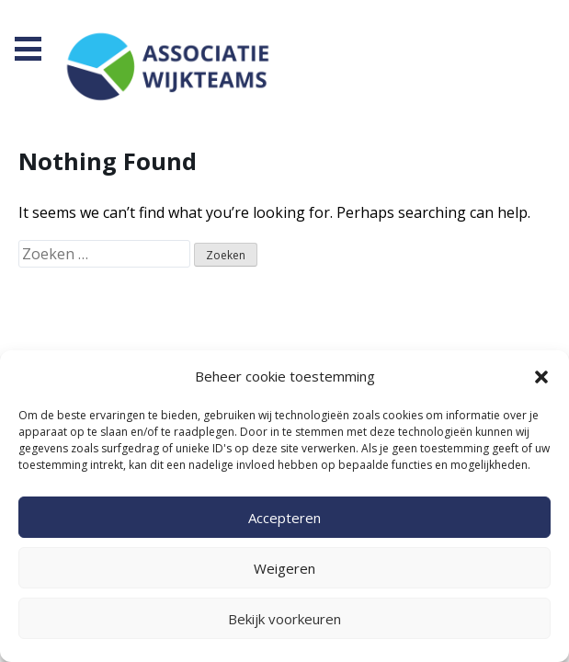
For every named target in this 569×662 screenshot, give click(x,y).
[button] (541, 377)
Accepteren (284, 517)
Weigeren (284, 568)
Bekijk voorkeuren (284, 619)
